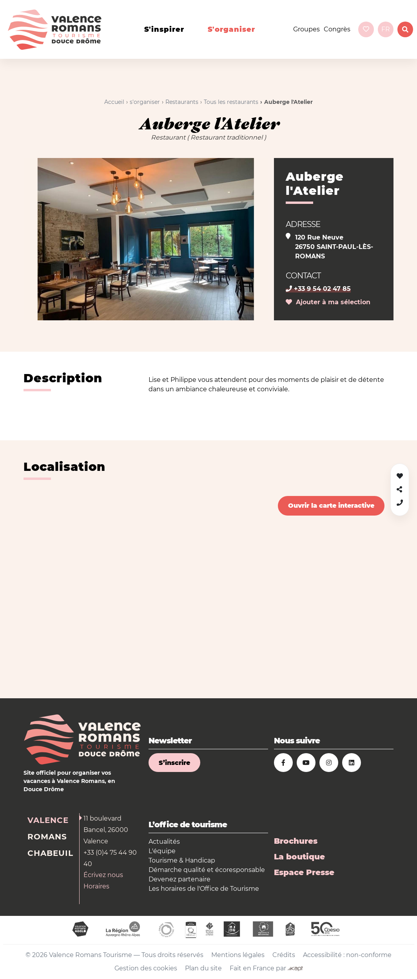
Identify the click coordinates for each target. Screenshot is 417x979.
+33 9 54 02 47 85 (318, 288)
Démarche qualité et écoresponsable (207, 870)
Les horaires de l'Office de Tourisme (204, 888)
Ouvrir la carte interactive (331, 505)
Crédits (283, 955)
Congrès (337, 29)
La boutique (299, 856)
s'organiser (231, 29)
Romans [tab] (47, 836)
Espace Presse (304, 872)
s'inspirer (164, 29)
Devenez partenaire (179, 879)
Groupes (306, 29)
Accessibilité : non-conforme (347, 955)
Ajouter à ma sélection (328, 302)
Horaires (96, 886)
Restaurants (181, 101)
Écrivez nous (103, 875)
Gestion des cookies (145, 968)
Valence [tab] (48, 820)
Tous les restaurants (231, 101)
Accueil (114, 101)
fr (385, 29)
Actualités (164, 841)
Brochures (295, 841)
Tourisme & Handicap (182, 860)
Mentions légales (238, 955)
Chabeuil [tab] (50, 853)
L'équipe (162, 851)
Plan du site (203, 968)
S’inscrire (174, 762)
